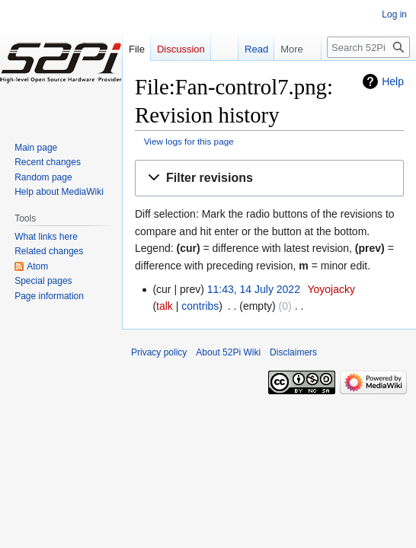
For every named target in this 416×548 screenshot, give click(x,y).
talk (164, 306)
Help (393, 81)
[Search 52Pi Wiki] (368, 47)
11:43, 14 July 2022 (253, 289)
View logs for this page (189, 141)
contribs (200, 306)
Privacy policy (159, 352)
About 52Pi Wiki (228, 352)
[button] (269, 178)
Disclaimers (293, 352)
